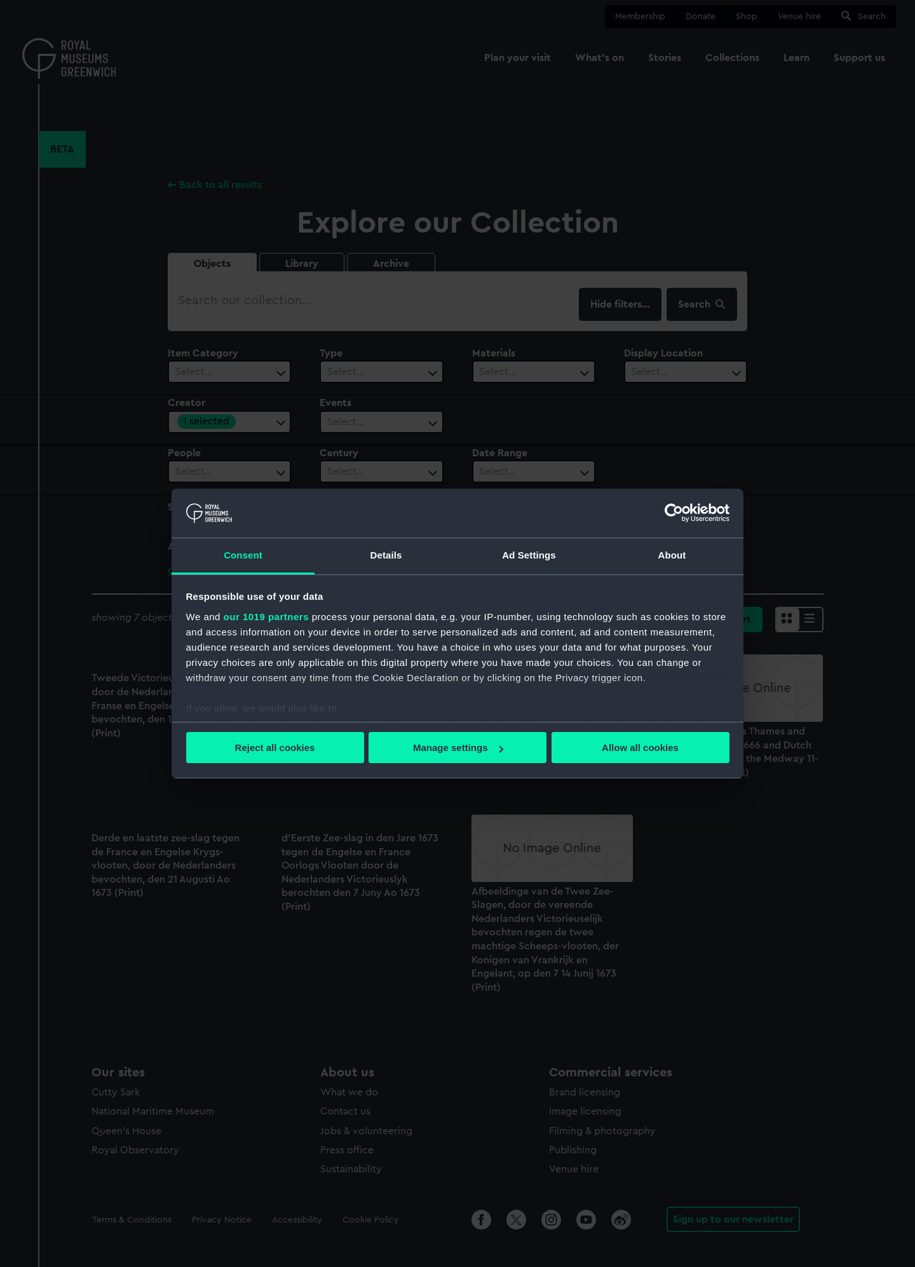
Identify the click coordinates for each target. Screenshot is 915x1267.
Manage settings (458, 747)
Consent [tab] (243, 555)
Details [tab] (386, 555)
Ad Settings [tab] (528, 555)
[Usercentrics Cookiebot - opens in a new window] (673, 512)
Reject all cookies (275, 747)
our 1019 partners (266, 616)
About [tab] (672, 555)
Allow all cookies (640, 747)
